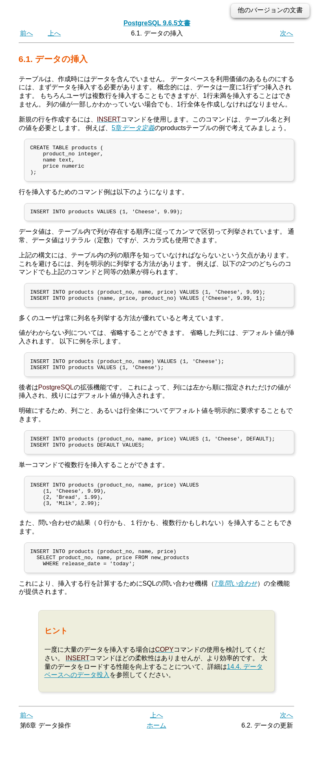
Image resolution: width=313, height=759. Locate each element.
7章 (235, 607)
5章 (133, 127)
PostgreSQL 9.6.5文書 (156, 23)
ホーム (156, 749)
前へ (26, 33)
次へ (286, 33)
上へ (54, 33)
